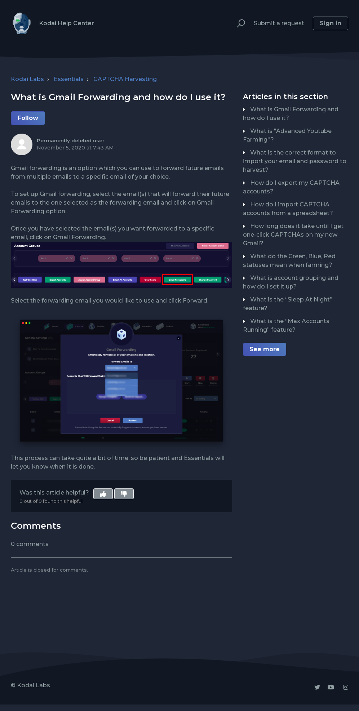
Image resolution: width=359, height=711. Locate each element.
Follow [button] (28, 118)
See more (264, 349)
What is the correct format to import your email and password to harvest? (294, 161)
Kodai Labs (27, 79)
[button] (237, 23)
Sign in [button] (330, 23)
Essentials (69, 79)
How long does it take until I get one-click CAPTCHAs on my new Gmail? (293, 235)
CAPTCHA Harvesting (125, 79)
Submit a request (279, 23)
